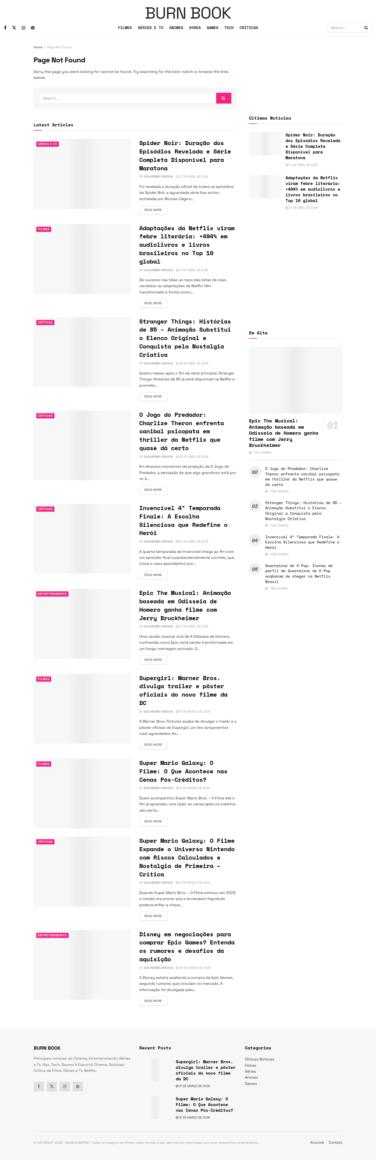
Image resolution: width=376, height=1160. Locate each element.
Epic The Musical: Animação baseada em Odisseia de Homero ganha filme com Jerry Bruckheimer (185, 605)
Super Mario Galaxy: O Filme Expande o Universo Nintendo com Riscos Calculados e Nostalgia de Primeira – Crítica (187, 857)
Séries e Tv (47, 144)
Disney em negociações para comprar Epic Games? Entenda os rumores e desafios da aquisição (187, 946)
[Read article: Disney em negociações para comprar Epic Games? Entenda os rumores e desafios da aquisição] (82, 965)
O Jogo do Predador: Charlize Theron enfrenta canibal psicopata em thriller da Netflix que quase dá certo (181, 431)
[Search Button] (367, 28)
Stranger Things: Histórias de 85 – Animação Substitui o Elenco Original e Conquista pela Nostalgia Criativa (185, 338)
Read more (155, 209)
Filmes (44, 229)
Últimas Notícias (259, 1059)
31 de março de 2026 (193, 711)
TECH (229, 27)
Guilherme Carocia (158, 176)
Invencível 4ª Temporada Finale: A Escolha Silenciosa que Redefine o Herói (183, 520)
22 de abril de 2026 (192, 541)
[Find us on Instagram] (23, 28)
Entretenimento (52, 594)
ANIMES (176, 27)
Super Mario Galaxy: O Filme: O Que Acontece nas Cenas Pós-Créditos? (183, 771)
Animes (251, 1077)
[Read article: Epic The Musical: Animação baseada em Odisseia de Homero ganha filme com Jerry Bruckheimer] (82, 623)
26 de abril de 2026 (192, 363)
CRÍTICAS (248, 27)
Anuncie (317, 1142)
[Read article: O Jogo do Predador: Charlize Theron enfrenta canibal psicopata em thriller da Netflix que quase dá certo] (82, 445)
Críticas (45, 322)
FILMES (125, 27)
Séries (250, 1071)
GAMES (212, 27)
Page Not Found (59, 47)
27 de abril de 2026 (192, 176)
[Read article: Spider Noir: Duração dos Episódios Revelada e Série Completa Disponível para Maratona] (82, 174)
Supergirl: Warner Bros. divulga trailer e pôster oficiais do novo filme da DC (183, 690)
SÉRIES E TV (150, 27)
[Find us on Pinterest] (33, 28)
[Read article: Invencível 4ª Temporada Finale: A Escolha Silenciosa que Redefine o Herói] (82, 538)
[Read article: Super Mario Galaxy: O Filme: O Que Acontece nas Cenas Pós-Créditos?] (82, 793)
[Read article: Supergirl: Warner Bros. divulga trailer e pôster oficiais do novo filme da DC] (82, 709)
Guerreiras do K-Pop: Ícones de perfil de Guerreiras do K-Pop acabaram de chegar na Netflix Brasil (299, 573)
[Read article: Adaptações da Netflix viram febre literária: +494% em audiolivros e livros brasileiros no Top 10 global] (82, 259)
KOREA (195, 27)
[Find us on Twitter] (14, 28)
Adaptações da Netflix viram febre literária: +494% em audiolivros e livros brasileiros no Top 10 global (187, 244)
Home (38, 47)
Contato (335, 1142)
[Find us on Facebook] (5, 28)
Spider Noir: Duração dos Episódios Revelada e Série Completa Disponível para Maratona (185, 155)
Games (251, 1083)
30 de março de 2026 (193, 968)
